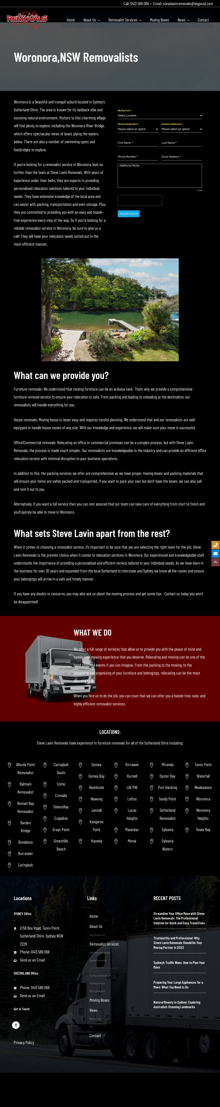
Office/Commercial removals (34, 442)
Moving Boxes (99, 1000)
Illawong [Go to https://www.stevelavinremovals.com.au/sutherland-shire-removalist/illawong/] (96, 798)
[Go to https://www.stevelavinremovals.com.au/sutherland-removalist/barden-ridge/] (21, 827)
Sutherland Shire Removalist (103, 967)
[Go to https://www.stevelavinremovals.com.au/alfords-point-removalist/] (21, 768)
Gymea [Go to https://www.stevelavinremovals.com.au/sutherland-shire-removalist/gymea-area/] (96, 764)
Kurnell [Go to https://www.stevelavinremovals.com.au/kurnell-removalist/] (132, 775)
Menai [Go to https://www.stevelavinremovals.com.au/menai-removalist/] (132, 840)
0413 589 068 (139, 3)
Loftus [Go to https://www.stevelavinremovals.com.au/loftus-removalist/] (132, 798)
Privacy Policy (24, 1042)
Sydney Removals (98, 960)
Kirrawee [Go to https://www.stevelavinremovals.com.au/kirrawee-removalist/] (132, 764)
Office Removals (97, 991)
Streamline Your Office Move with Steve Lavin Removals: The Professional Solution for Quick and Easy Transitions (179, 918)
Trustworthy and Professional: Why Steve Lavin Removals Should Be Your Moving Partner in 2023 (177, 943)
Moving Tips (95, 1018)
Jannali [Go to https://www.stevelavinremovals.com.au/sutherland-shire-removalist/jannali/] (96, 810)
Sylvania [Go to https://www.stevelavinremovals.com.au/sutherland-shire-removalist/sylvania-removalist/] (167, 829)
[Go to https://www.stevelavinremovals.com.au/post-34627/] (198, 814)
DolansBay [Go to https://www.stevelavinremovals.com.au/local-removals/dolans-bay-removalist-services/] (61, 806)
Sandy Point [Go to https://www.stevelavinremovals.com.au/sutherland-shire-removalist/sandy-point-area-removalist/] (167, 798)
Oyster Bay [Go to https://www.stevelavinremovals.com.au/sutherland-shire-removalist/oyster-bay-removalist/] (167, 775)
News (94, 1010)
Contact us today (176, 593)
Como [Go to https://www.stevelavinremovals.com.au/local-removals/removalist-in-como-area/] (61, 783)
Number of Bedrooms (172, 124)
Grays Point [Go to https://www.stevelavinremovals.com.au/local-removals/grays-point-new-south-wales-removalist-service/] (61, 829)
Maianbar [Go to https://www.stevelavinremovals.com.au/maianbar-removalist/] (132, 829)
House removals (25, 419)
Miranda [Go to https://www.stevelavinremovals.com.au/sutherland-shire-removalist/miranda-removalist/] (167, 764)
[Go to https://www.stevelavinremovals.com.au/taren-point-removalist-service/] (198, 764)
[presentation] (140, 200)
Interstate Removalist (100, 952)
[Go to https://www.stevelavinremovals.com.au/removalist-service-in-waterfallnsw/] (198, 776)
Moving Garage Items (128, 124)
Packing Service (97, 983)
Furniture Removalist (100, 975)
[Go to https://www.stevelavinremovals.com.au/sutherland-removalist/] (163, 814)
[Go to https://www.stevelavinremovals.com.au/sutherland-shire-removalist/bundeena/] (21, 842)
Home (94, 916)
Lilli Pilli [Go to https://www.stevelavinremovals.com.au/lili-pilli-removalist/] (132, 787)
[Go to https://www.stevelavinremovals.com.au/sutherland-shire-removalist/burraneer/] (21, 853)
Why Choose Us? (97, 934)
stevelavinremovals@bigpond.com (188, 3)
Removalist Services (104, 943)
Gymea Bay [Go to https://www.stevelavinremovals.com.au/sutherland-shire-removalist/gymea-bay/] (96, 775)
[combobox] (160, 115)
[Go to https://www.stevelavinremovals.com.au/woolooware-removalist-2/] (198, 787)
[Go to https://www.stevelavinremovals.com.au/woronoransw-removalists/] (198, 799)
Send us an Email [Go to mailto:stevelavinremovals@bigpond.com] (32, 959)
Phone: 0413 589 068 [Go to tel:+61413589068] (35, 951)
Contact (95, 1035)
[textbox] (159, 115)
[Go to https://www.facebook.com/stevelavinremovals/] (16, 1025)
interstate (128, 570)
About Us (96, 926)
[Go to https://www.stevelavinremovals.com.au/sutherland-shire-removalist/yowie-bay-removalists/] (198, 829)
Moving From (124, 110)
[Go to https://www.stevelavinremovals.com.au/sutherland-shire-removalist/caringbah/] (21, 865)
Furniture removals (28, 388)
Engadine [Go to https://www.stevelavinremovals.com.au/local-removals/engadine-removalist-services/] (61, 818)
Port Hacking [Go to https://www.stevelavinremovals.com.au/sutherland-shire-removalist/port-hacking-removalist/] (167, 787)
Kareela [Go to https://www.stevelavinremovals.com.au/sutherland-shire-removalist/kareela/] (96, 840)
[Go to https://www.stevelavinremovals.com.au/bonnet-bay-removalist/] (21, 807)
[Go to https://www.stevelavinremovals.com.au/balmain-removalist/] (21, 788)
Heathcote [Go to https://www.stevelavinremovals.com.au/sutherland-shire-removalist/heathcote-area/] (96, 787)
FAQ (91, 1026)
